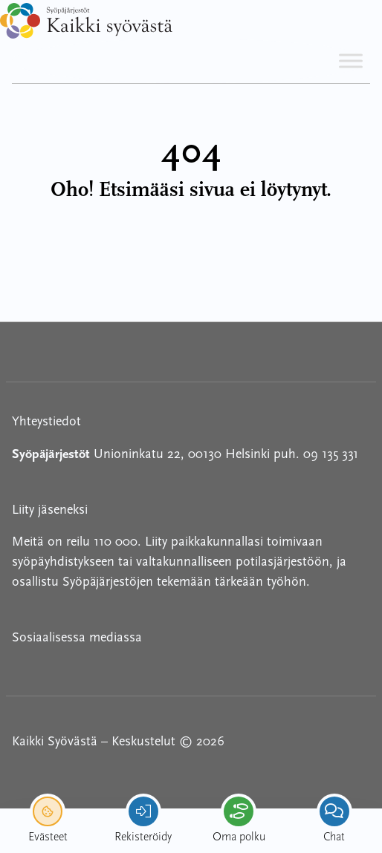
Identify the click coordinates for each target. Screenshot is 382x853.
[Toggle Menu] (351, 60)
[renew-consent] (47, 811)
